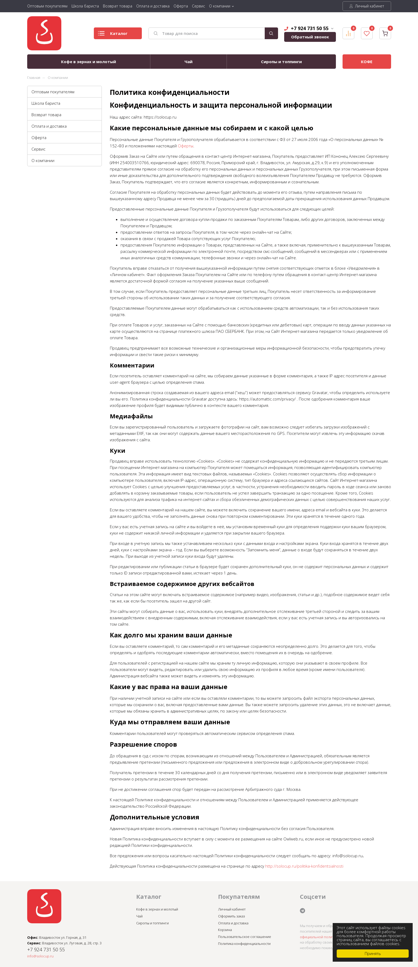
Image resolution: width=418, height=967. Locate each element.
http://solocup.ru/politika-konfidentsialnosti (304, 866)
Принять (373, 953)
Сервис (198, 6)
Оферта (181, 6)
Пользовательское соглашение (244, 936)
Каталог (112, 35)
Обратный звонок (310, 36)
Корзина (225, 929)
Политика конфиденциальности (244, 943)
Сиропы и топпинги (281, 61)
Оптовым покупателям (47, 6)
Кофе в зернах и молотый (88, 61)
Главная (33, 77)
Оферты (185, 145)
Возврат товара (117, 6)
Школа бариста (85, 6)
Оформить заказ (231, 916)
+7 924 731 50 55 (308, 28)
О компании (219, 6)
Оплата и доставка (153, 6)
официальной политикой (320, 936)
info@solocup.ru (40, 956)
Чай (188, 61)
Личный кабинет (366, 6)
